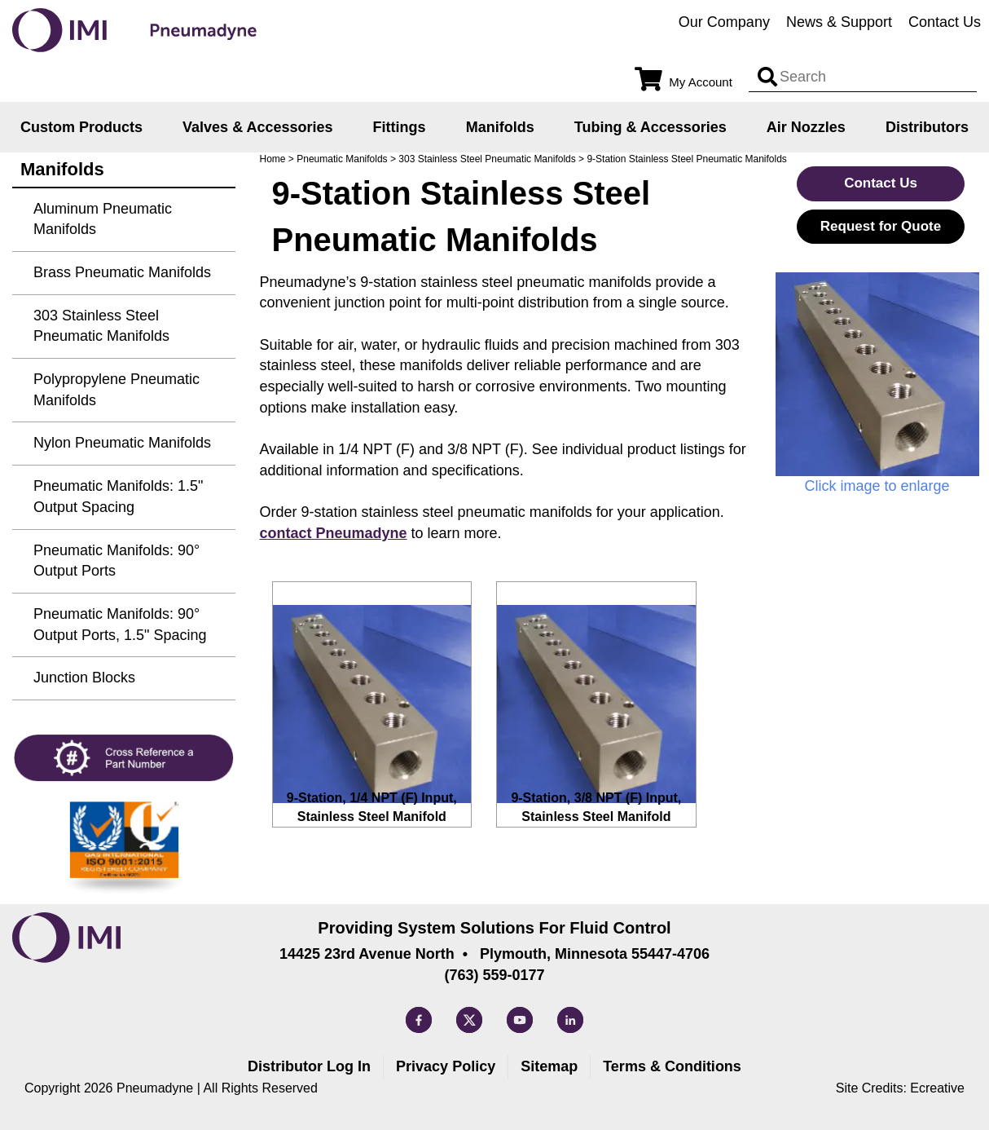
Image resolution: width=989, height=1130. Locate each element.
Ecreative (937, 1088)
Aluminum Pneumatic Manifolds (102, 219)
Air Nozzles (806, 127)
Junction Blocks (84, 677)
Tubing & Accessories (650, 127)
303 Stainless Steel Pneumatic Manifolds (486, 159)
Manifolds (500, 127)
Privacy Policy (445, 1066)
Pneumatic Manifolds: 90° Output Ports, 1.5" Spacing (120, 624)
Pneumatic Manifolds (342, 159)
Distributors (927, 127)
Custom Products (81, 127)
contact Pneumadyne (333, 533)
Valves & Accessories (257, 127)
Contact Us (944, 22)
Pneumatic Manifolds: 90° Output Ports (116, 561)
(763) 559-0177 (494, 975)
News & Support (839, 22)
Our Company (724, 22)
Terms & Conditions (672, 1066)
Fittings (399, 127)
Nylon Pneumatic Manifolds (122, 443)
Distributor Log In (309, 1066)
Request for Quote (880, 226)
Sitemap (549, 1066)
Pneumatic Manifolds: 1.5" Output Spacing (118, 496)
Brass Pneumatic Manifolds (122, 272)
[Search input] (767, 77)
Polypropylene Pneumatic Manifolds (116, 389)
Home (273, 159)
